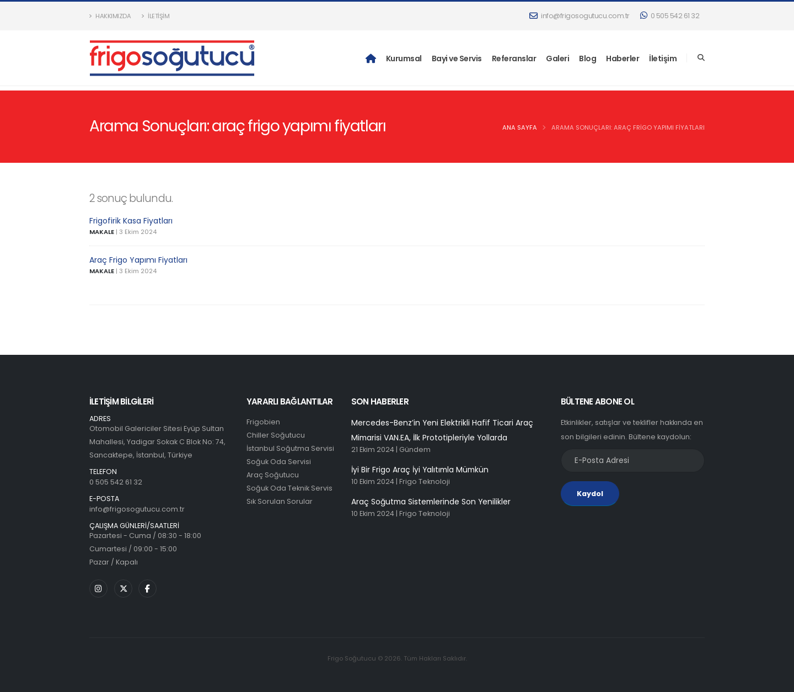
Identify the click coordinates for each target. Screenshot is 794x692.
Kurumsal (404, 58)
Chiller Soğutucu (275, 435)
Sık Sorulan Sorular (279, 501)
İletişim (155, 16)
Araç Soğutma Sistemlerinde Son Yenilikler (431, 501)
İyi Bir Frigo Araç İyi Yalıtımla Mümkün (420, 469)
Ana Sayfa (519, 127)
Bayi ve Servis (457, 58)
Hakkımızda (110, 16)
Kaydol (590, 493)
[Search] (701, 58)
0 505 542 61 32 (670, 15)
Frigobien (263, 422)
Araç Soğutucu (272, 475)
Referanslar (514, 58)
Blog (587, 58)
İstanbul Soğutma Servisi (290, 448)
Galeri (557, 58)
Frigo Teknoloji (424, 481)
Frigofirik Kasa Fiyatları (131, 220)
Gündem (415, 449)
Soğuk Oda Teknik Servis (289, 488)
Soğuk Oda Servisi (278, 461)
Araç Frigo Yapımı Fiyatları (138, 259)
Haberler (622, 58)
